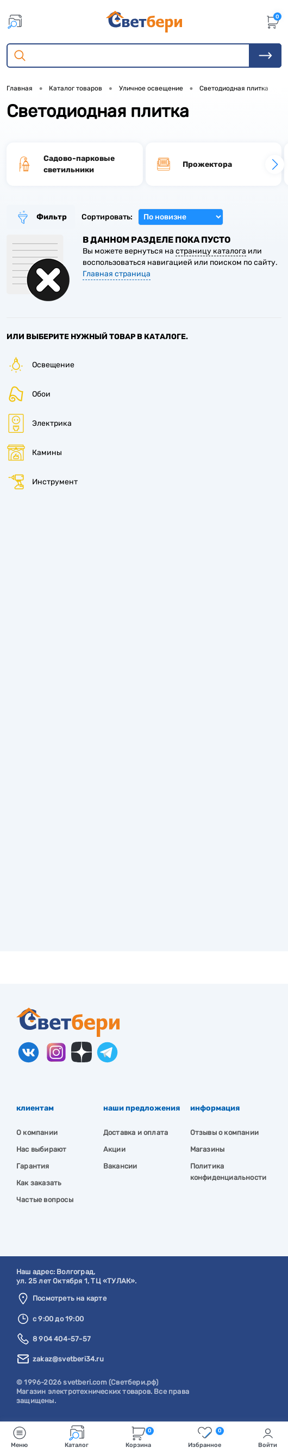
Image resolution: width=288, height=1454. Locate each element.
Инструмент (42, 481)
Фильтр (41, 217)
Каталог (77, 1437)
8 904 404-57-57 (62, 1339)
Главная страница (117, 273)
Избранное (206, 1437)
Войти (267, 1437)
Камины (34, 452)
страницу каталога (211, 251)
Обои (29, 394)
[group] (75, 164)
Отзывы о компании (224, 1132)
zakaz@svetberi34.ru (68, 1359)
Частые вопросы (44, 1200)
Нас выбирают (41, 1149)
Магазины (207, 1149)
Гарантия (32, 1166)
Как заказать (38, 1183)
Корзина (140, 1437)
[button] (274, 164)
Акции (114, 1149)
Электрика (39, 423)
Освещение (40, 364)
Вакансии (120, 1166)
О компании (37, 1132)
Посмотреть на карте (70, 1298)
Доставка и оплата (135, 1132)
